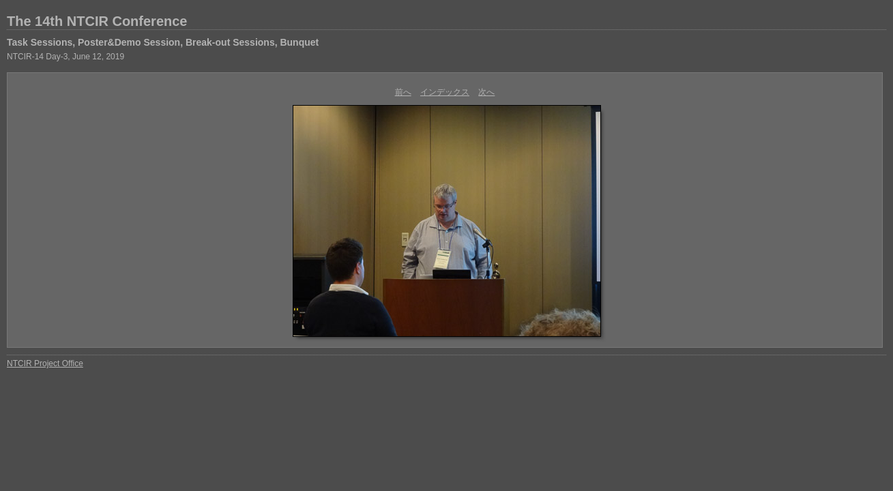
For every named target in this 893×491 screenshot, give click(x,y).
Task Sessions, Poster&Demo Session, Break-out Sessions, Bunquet (163, 42)
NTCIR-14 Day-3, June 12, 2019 (65, 56)
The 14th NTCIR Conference (97, 21)
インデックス (444, 92)
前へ (403, 92)
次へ (486, 92)
